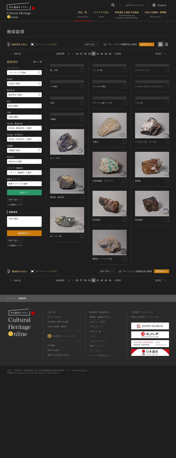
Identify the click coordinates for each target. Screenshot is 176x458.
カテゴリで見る (101, 15)
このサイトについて (134, 5)
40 (93, 53)
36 (77, 53)
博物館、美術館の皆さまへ (101, 384)
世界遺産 (51, 413)
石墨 (52, 170)
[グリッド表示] (160, 44)
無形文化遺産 (53, 417)
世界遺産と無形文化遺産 (127, 15)
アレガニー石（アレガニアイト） (149, 131)
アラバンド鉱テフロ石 (102, 170)
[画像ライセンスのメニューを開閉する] (24, 183)
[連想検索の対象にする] (82, 93)
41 (97, 53)
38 (85, 53)
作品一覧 (82, 15)
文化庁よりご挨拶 (97, 389)
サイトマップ (95, 418)
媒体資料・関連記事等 (99, 379)
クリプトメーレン (142, 92)
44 (110, 53)
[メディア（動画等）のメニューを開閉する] (24, 172)
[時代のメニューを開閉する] (24, 105)
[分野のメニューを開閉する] (24, 117)
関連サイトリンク (97, 413)
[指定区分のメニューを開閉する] (24, 161)
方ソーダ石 (55, 248)
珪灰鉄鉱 (96, 287)
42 (102, 53)
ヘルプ (92, 403)
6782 (118, 53)
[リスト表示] (166, 44)
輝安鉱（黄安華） (58, 287)
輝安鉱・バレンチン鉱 (102, 326)
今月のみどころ (96, 394)
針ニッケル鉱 (56, 326)
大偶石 (95, 209)
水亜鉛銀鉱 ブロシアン (103, 248)
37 (81, 53)
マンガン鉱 (97, 92)
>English (159, 5)
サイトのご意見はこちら (100, 423)
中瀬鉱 (53, 209)
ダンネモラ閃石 (99, 131)
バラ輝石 (54, 131)
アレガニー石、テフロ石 (145, 209)
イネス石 (139, 170)
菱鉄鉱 (138, 248)
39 (89, 53)
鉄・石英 (54, 92)
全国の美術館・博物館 (155, 15)
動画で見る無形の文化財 (58, 422)
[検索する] (39, 72)
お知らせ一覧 (95, 399)
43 (106, 53)
